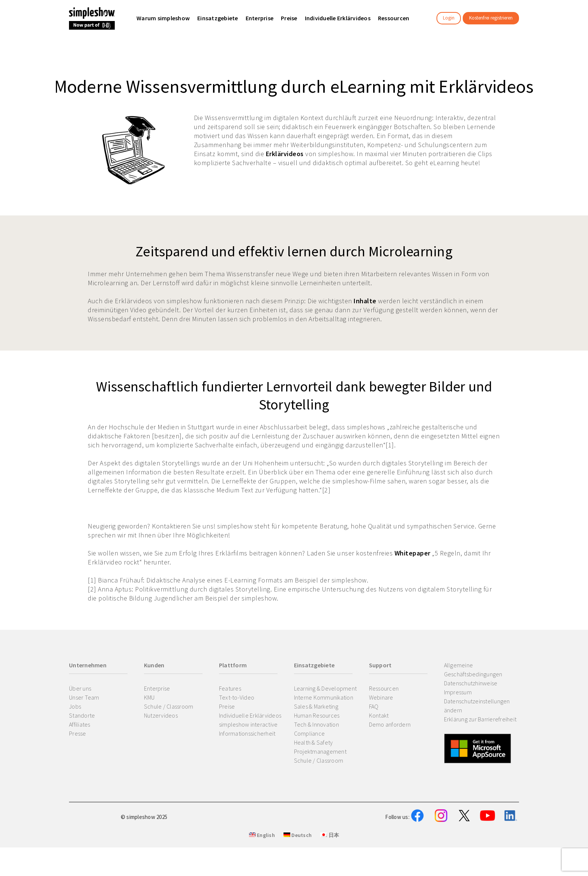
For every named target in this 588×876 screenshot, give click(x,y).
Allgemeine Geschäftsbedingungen (473, 669)
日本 (329, 872)
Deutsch (298, 872)
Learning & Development (325, 688)
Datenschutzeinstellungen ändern (477, 705)
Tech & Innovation (316, 724)
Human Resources (317, 715)
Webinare (381, 697)
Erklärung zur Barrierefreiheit (480, 719)
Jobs (75, 706)
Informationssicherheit (247, 733)
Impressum (458, 692)
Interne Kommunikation (323, 697)
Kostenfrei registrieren (491, 18)
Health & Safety (313, 742)
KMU (149, 697)
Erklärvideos (285, 153)
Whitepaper (412, 553)
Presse (77, 733)
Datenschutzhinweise (471, 683)
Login (448, 18)
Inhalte (365, 301)
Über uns (80, 688)
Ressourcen (384, 688)
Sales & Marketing (316, 706)
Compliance (309, 733)
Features (230, 688)
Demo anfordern (390, 724)
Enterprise (157, 688)
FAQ (374, 706)
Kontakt (379, 715)
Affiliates (79, 724)
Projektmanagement (320, 751)
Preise (227, 706)
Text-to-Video (236, 697)
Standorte (82, 715)
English (262, 872)
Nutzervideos (161, 715)
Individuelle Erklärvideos (250, 715)
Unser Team (84, 697)
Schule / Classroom (169, 706)
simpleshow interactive (248, 724)
